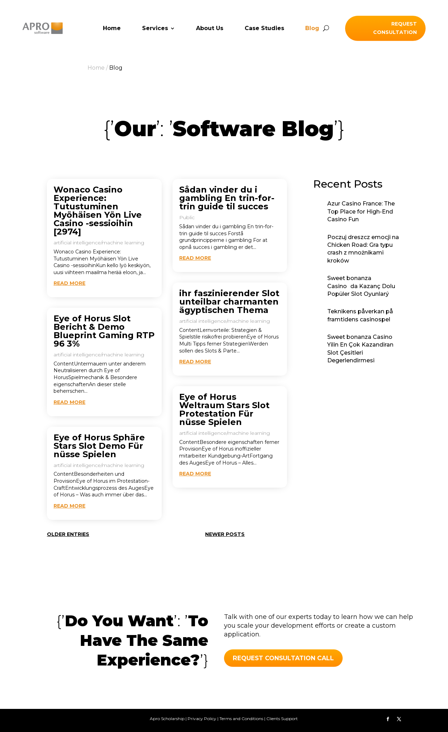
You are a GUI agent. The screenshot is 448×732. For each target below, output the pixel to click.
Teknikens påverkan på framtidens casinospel (360, 315)
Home (112, 29)
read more (69, 283)
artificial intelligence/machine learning (99, 242)
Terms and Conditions (241, 718)
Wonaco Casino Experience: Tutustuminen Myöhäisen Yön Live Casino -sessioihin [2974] (98, 210)
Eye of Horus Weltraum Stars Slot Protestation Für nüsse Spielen (224, 409)
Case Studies (264, 29)
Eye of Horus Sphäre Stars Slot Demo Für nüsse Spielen (99, 445)
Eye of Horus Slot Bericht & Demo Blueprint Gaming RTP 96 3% (104, 331)
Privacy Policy (202, 718)
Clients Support (282, 718)
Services (155, 29)
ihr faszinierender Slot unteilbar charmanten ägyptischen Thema (229, 301)
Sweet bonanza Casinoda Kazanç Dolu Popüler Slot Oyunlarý (361, 286)
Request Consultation (395, 28)
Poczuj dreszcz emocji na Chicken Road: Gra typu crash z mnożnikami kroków (363, 249)
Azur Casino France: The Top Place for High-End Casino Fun (361, 211)
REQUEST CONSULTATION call (285, 658)
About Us (209, 29)
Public (187, 217)
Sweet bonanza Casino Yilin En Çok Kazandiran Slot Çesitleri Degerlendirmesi (360, 349)
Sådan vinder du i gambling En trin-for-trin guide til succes (226, 197)
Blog (312, 29)
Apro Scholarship (167, 718)
